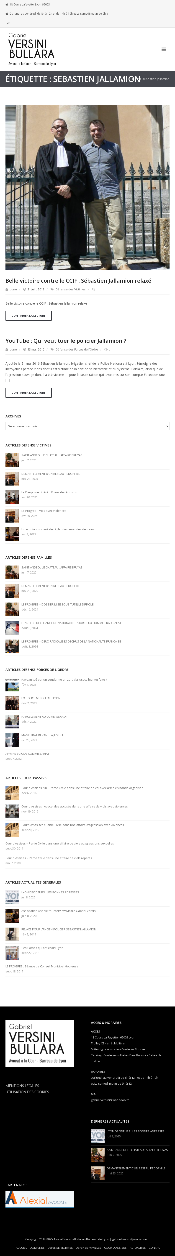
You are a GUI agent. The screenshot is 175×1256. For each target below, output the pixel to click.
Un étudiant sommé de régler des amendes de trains (58, 529)
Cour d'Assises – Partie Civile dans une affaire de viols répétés (48, 858)
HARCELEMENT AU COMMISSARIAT (44, 717)
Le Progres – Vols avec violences (43, 511)
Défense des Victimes (71, 289)
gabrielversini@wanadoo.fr (110, 1100)
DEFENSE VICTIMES (60, 1247)
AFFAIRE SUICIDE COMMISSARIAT (27, 754)
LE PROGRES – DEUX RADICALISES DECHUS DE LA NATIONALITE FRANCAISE (71, 641)
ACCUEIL (21, 1247)
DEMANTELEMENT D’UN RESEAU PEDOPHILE (50, 474)
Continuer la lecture (29, 316)
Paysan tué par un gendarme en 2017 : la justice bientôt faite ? (64, 680)
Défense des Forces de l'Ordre (77, 349)
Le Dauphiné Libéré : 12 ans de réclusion (49, 492)
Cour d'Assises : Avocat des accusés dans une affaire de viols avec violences (74, 806)
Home (135, 79)
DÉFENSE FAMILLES (88, 1247)
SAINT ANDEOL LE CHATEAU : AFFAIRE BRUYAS (51, 455)
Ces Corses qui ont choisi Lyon (42, 948)
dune (13, 289)
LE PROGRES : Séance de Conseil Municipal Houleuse (41, 966)
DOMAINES (37, 1247)
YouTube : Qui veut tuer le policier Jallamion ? (65, 340)
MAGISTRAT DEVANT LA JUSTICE (42, 735)
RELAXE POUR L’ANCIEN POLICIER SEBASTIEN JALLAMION (58, 929)
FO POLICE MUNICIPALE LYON (40, 698)
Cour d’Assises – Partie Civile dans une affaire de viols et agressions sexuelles (59, 843)
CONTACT (155, 1247)
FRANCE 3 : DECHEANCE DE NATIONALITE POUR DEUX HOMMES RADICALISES (72, 623)
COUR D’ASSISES (115, 1247)
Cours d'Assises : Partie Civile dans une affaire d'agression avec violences (72, 825)
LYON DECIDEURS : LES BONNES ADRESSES (50, 892)
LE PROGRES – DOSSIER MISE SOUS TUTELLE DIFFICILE (57, 604)
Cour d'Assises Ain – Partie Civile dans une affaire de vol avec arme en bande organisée (82, 788)
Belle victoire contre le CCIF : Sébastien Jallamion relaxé (78, 280)
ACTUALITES (138, 1247)
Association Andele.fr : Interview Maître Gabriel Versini (58, 911)
